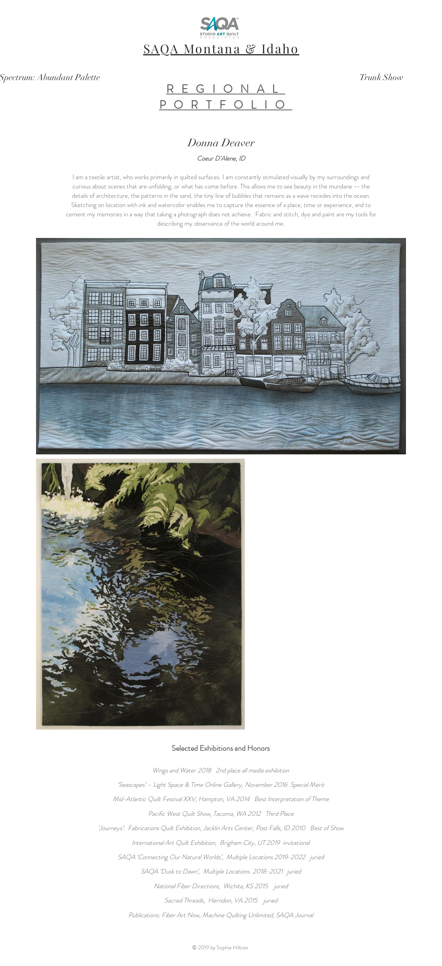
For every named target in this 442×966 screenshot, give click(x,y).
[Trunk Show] (381, 77)
